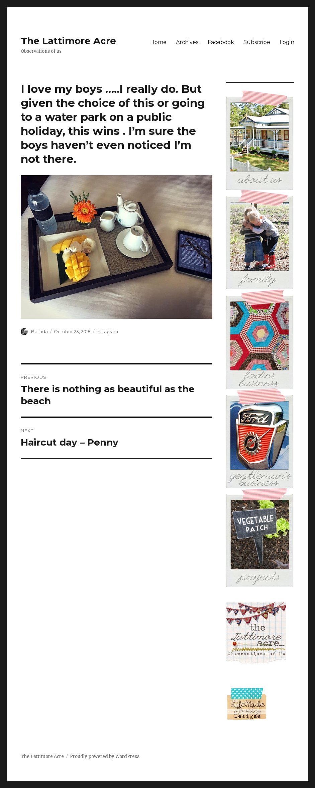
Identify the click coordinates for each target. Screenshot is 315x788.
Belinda (39, 331)
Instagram (107, 331)
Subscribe (256, 42)
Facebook (221, 42)
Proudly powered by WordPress (104, 756)
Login (287, 42)
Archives (187, 42)
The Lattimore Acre (68, 40)
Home (158, 42)
